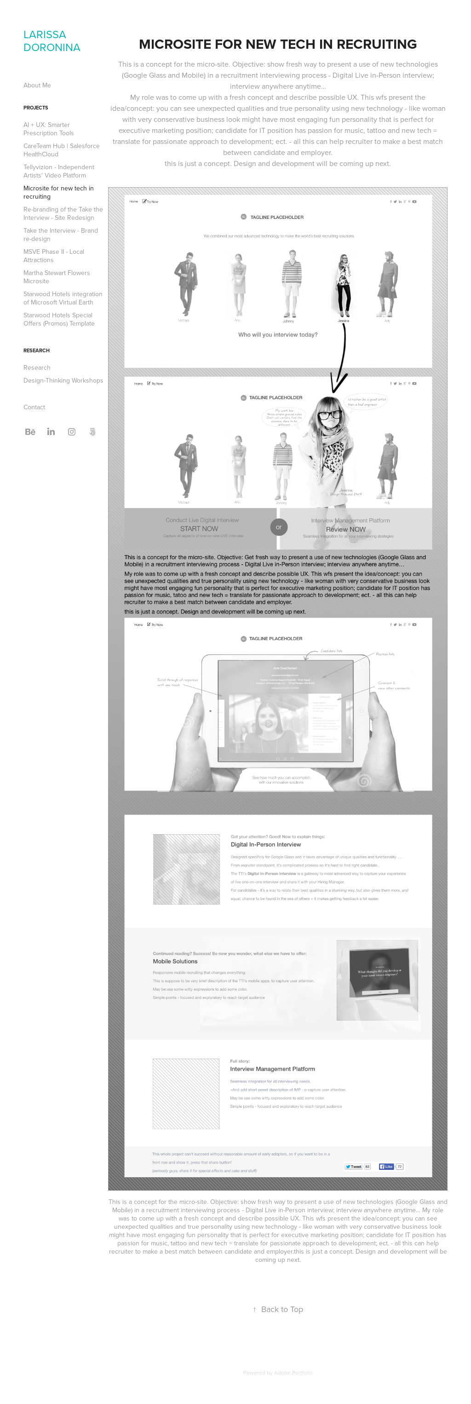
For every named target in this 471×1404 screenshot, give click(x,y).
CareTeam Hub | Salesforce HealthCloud (61, 150)
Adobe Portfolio (293, 1372)
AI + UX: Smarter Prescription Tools (48, 129)
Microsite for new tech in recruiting (58, 192)
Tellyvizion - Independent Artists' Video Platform (58, 171)
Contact (34, 407)
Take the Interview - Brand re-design (60, 234)
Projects (35, 107)
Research (36, 350)
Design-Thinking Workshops (63, 380)
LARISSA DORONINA (51, 40)
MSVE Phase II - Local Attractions (53, 255)
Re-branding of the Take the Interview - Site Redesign (63, 213)
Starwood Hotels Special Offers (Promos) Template (59, 319)
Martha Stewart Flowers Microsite (56, 277)
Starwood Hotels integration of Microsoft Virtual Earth (63, 298)
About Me (37, 85)
